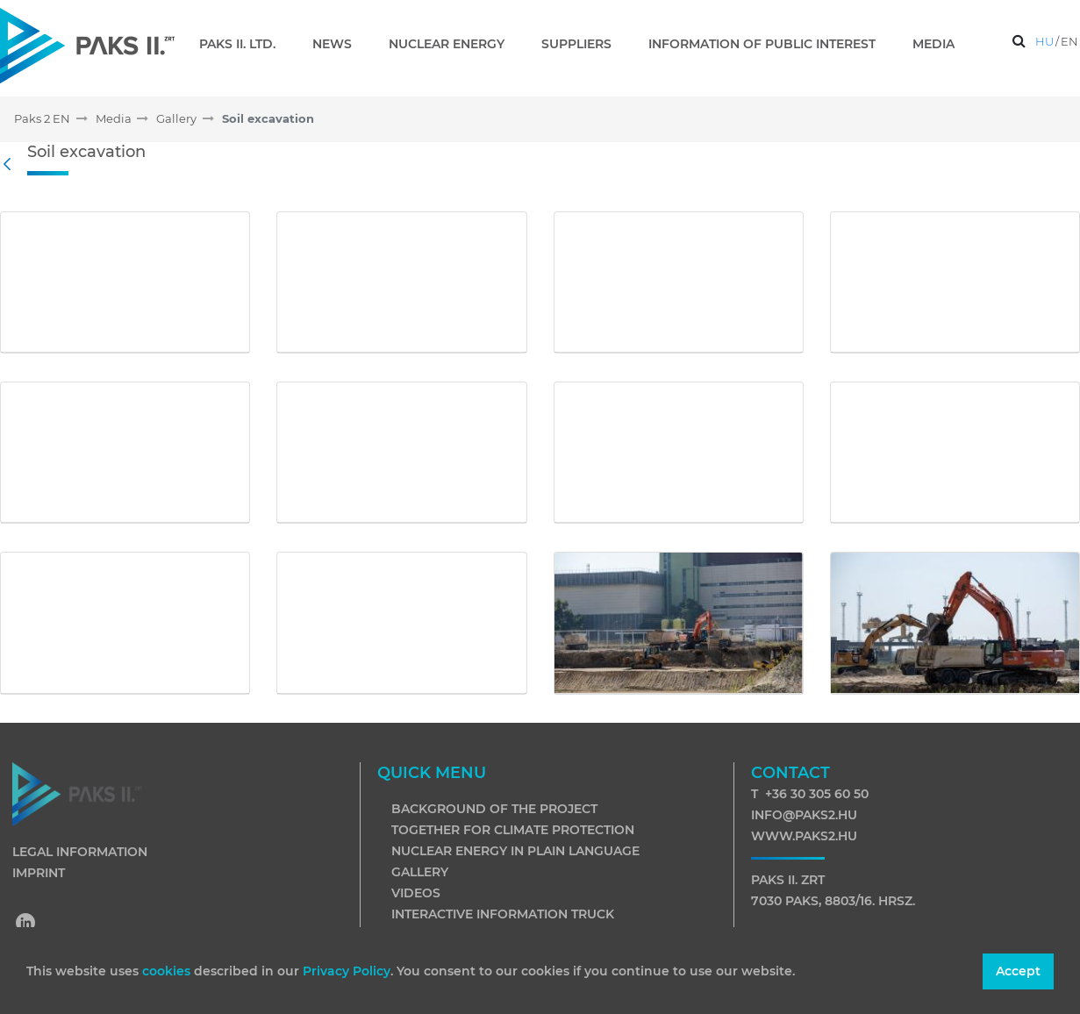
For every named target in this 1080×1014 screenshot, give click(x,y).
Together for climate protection (512, 830)
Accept (1018, 971)
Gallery (419, 872)
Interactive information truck (502, 914)
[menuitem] (244, 43)
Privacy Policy (346, 971)
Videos (415, 893)
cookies (168, 971)
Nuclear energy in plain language (515, 851)
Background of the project (494, 809)
